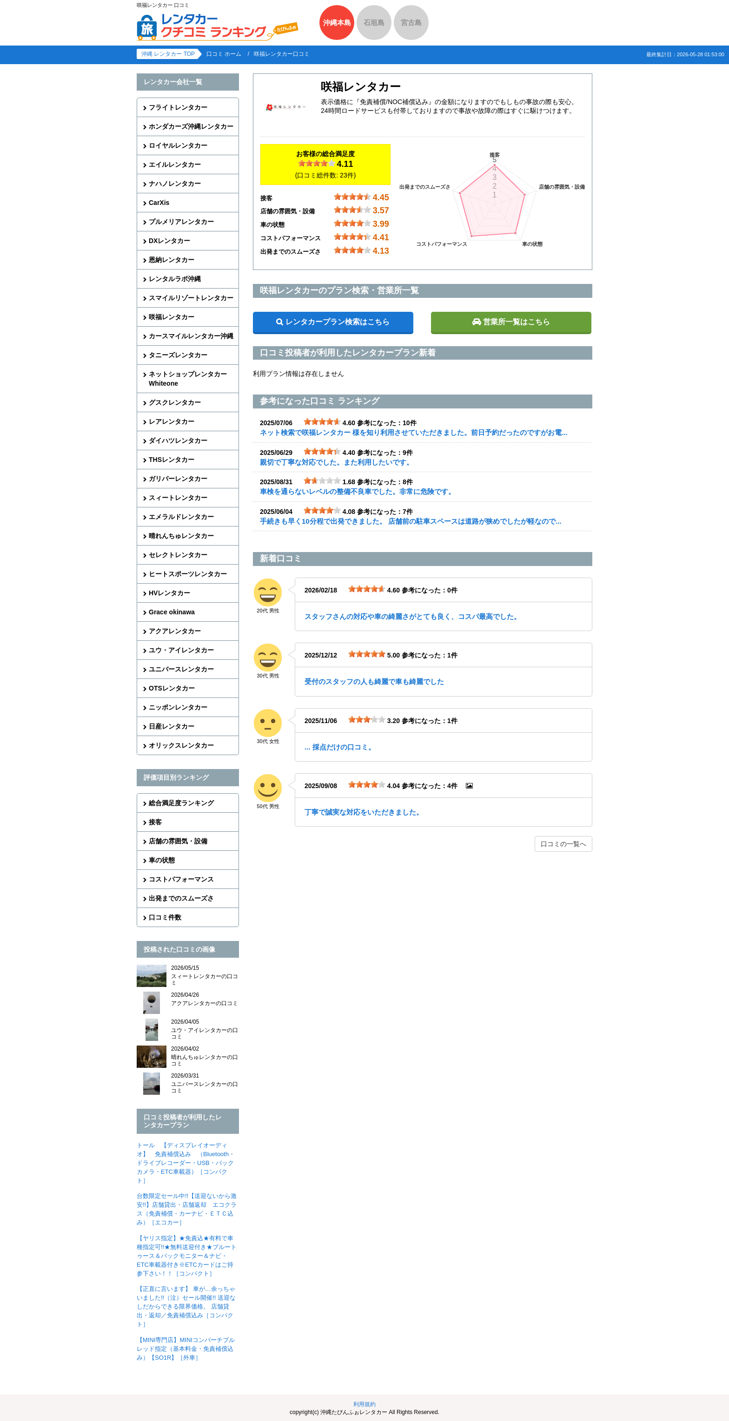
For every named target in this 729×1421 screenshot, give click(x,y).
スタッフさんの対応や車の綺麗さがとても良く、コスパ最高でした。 (413, 616)
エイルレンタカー (175, 164)
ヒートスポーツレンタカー (188, 574)
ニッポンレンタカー (178, 707)
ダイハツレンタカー (178, 440)
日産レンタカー (171, 726)
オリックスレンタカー (181, 745)
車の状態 (162, 860)
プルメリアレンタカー (181, 221)
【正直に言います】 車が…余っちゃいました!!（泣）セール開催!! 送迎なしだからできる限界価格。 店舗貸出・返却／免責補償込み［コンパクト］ (186, 1306)
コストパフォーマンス (181, 879)
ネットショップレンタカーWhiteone (188, 378)
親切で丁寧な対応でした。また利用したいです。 (336, 462)
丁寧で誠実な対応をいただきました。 (364, 812)
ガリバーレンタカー (178, 478)
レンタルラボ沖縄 (175, 279)
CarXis (159, 202)
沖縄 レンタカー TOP (168, 54)
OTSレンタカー (172, 688)
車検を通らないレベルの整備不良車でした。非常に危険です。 (357, 491)
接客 (155, 822)
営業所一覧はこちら (516, 322)
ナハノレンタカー (175, 183)
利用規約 (364, 1404)
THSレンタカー (171, 459)
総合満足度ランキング (181, 803)
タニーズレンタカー (178, 355)
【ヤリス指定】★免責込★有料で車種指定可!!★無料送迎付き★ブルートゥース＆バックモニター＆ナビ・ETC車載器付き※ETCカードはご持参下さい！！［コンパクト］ (187, 1256)
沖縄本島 (337, 22)
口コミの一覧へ (563, 844)
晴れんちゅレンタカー (181, 535)
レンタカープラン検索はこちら (337, 322)
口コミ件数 (165, 917)
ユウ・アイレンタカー (181, 650)
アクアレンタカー (175, 631)
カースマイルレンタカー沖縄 (191, 336)
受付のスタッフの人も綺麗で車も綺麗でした (374, 681)
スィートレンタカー (178, 497)
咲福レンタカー (171, 317)
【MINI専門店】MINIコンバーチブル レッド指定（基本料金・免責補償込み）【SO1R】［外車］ (186, 1348)
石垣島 (374, 22)
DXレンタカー (169, 240)
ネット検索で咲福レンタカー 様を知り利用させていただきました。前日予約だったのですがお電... (414, 432)
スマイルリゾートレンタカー (191, 298)
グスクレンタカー (175, 402)
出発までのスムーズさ (181, 898)
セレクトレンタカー (178, 555)
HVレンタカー (169, 593)
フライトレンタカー (178, 107)
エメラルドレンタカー (181, 516)
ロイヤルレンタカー (178, 145)
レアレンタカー (171, 421)
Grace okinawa (172, 612)
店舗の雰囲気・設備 (178, 841)
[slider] (316, 163)
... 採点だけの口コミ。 (340, 747)
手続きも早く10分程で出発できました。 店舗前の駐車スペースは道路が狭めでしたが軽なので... (410, 521)
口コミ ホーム (223, 54)
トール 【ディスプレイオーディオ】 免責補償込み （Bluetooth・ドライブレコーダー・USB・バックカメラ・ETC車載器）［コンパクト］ (186, 1163)
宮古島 (411, 22)
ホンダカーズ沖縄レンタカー (191, 126)
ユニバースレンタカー (181, 669)
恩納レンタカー (171, 259)
